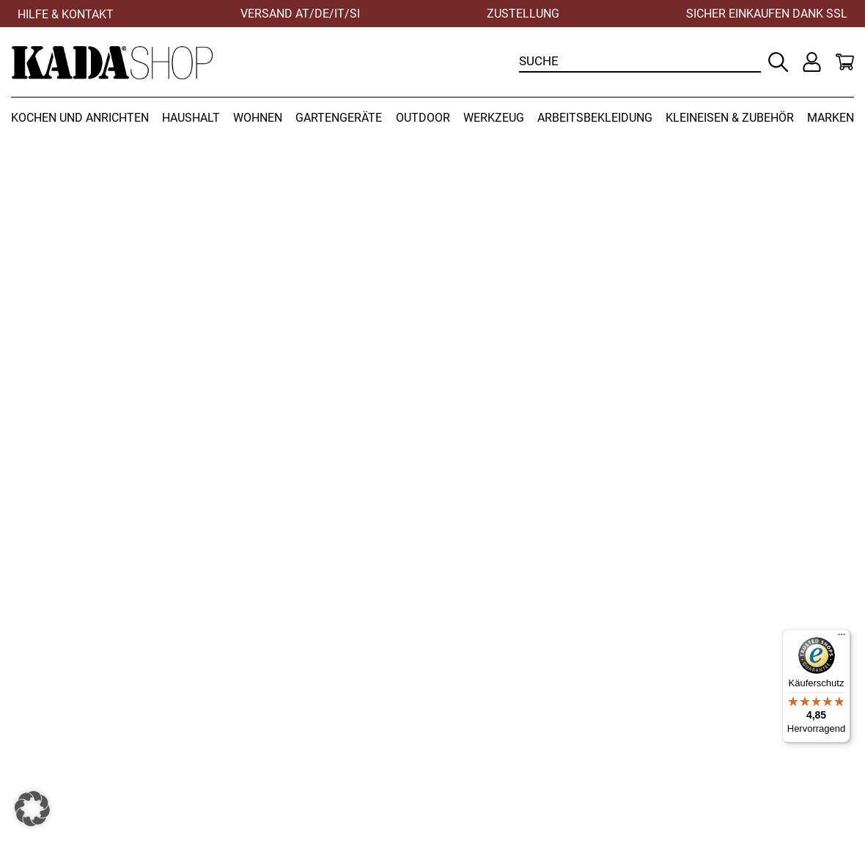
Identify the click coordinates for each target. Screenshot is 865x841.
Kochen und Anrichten (80, 118)
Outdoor (423, 118)
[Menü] (841, 638)
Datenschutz (692, 700)
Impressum (688, 716)
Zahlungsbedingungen (505, 716)
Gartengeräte (338, 118)
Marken (830, 118)
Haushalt (191, 118)
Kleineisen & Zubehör (730, 118)
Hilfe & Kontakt (66, 14)
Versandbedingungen (502, 700)
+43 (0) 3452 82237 (282, 716)
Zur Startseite (663, 482)
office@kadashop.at (284, 748)
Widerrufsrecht (483, 684)
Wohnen (257, 118)
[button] (32, 808)
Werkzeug (493, 118)
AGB (452, 732)
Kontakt (677, 684)
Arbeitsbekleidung (594, 118)
